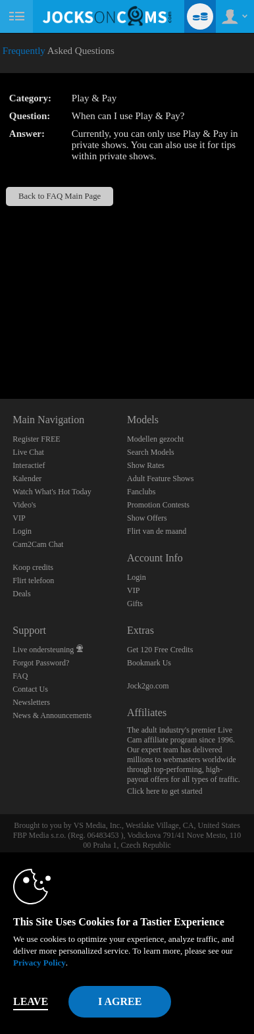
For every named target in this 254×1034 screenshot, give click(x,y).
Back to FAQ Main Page (59, 196)
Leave (30, 1001)
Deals (21, 593)
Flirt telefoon (33, 580)
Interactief (29, 465)
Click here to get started (165, 791)
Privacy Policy (39, 963)
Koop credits (33, 567)
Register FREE (36, 439)
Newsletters (31, 702)
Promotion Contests (158, 504)
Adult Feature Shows (160, 478)
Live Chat (28, 452)
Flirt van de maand (156, 531)
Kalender (27, 478)
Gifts (135, 603)
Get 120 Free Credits (160, 649)
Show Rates (146, 465)
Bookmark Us (149, 662)
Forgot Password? (41, 662)
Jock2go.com (148, 685)
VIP (19, 518)
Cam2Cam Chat (38, 544)
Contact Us (30, 689)
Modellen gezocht (155, 439)
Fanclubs (141, 491)
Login (22, 531)
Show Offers (147, 518)
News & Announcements (52, 715)
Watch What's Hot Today (52, 491)
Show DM (0, 349)
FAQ (20, 676)
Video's (24, 504)
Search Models (150, 452)
